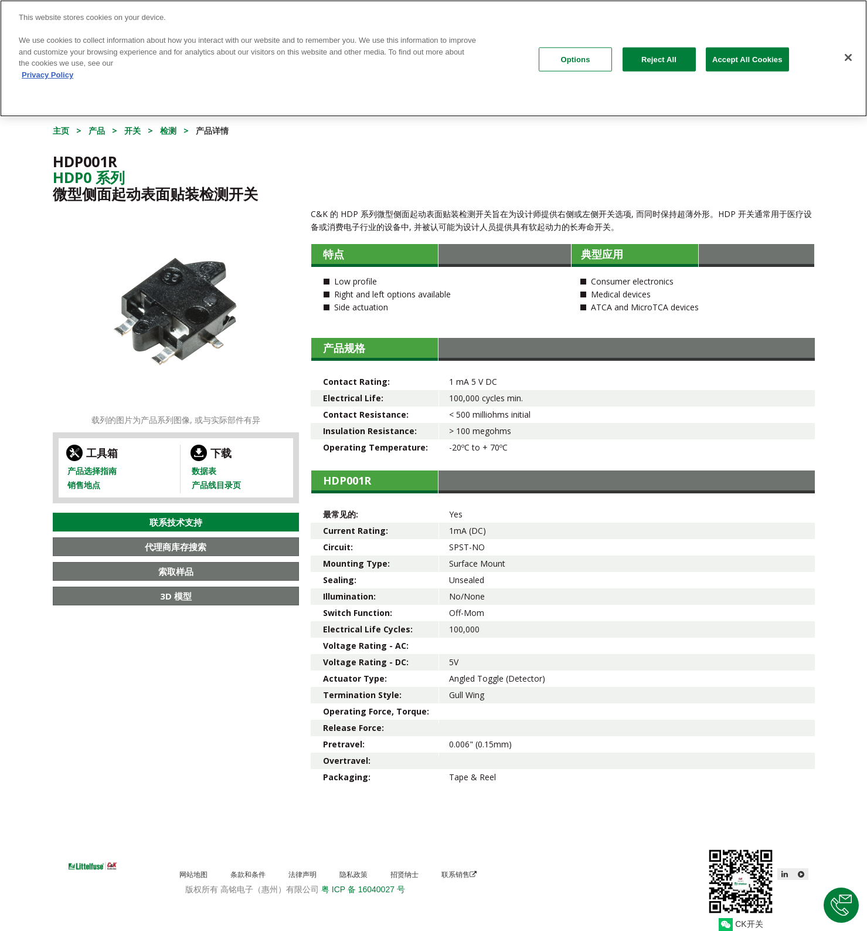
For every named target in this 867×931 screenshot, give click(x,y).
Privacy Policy (47, 69)
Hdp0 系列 (89, 177)
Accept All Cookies (747, 54)
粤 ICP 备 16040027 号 (363, 889)
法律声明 (302, 874)
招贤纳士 (404, 874)
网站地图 (193, 874)
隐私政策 (353, 874)
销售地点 (83, 484)
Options (575, 54)
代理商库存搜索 (175, 547)
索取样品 (175, 571)
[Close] (848, 52)
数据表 (204, 470)
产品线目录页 (216, 484)
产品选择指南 (92, 470)
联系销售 (459, 874)
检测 (168, 130)
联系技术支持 (175, 522)
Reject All (658, 54)
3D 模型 (176, 596)
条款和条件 (248, 874)
